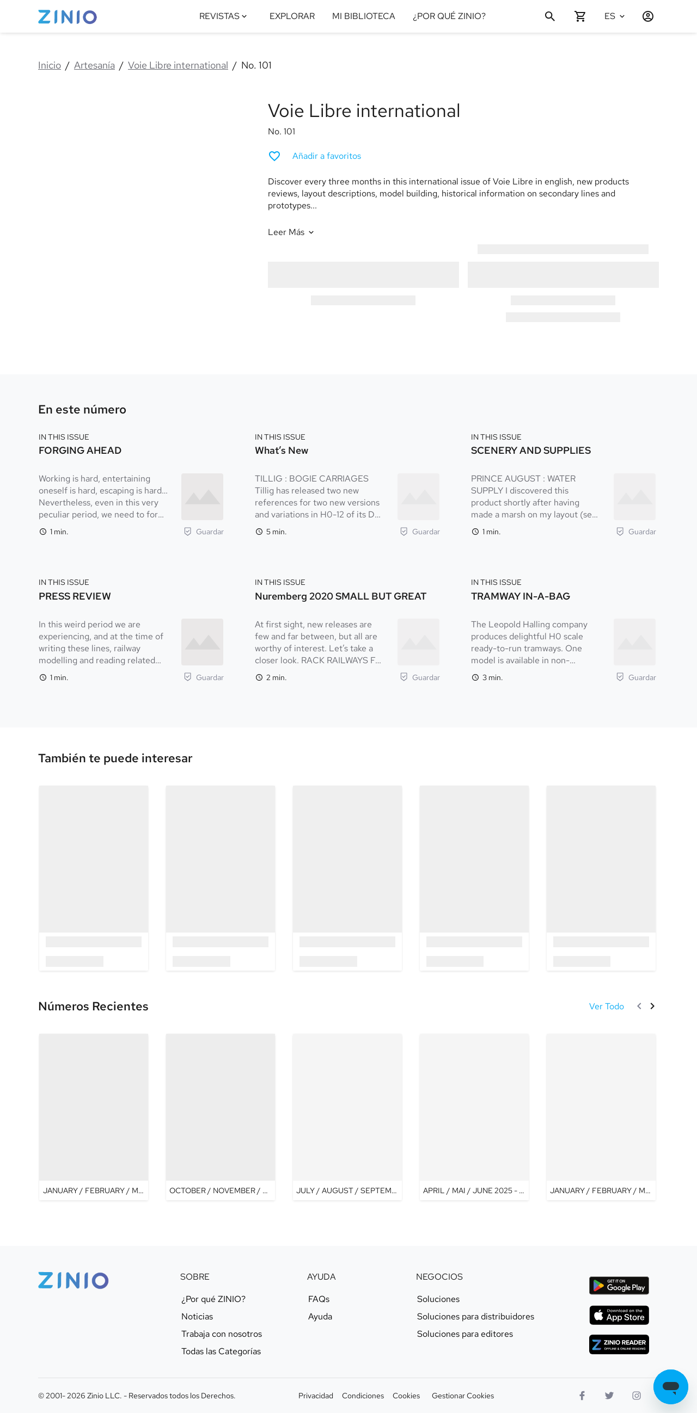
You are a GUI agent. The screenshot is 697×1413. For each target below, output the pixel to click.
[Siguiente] (652, 1006)
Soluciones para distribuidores (475, 1317)
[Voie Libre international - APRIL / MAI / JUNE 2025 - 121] (474, 1117)
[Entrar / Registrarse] (643, 16)
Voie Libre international (178, 65)
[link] (115, 758)
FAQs (318, 1299)
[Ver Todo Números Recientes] (606, 1006)
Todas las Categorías (221, 1351)
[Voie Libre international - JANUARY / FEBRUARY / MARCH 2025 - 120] (601, 1117)
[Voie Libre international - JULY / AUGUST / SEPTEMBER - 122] (347, 1117)
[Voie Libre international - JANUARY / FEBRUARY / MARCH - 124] (93, 1117)
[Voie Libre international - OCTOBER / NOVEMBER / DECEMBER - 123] (220, 1117)
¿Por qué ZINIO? (213, 1299)
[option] (93, 878)
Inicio (49, 65)
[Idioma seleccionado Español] (616, 16)
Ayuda (320, 1317)
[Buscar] (550, 16)
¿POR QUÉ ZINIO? (449, 16)
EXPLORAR (292, 16)
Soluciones (438, 1299)
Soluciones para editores (465, 1334)
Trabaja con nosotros (221, 1334)
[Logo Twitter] (609, 1396)
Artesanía (94, 65)
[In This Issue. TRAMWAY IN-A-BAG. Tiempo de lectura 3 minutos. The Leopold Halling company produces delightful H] (563, 628)
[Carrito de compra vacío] (580, 16)
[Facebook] (582, 1396)
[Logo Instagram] (637, 1396)
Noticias (197, 1317)
